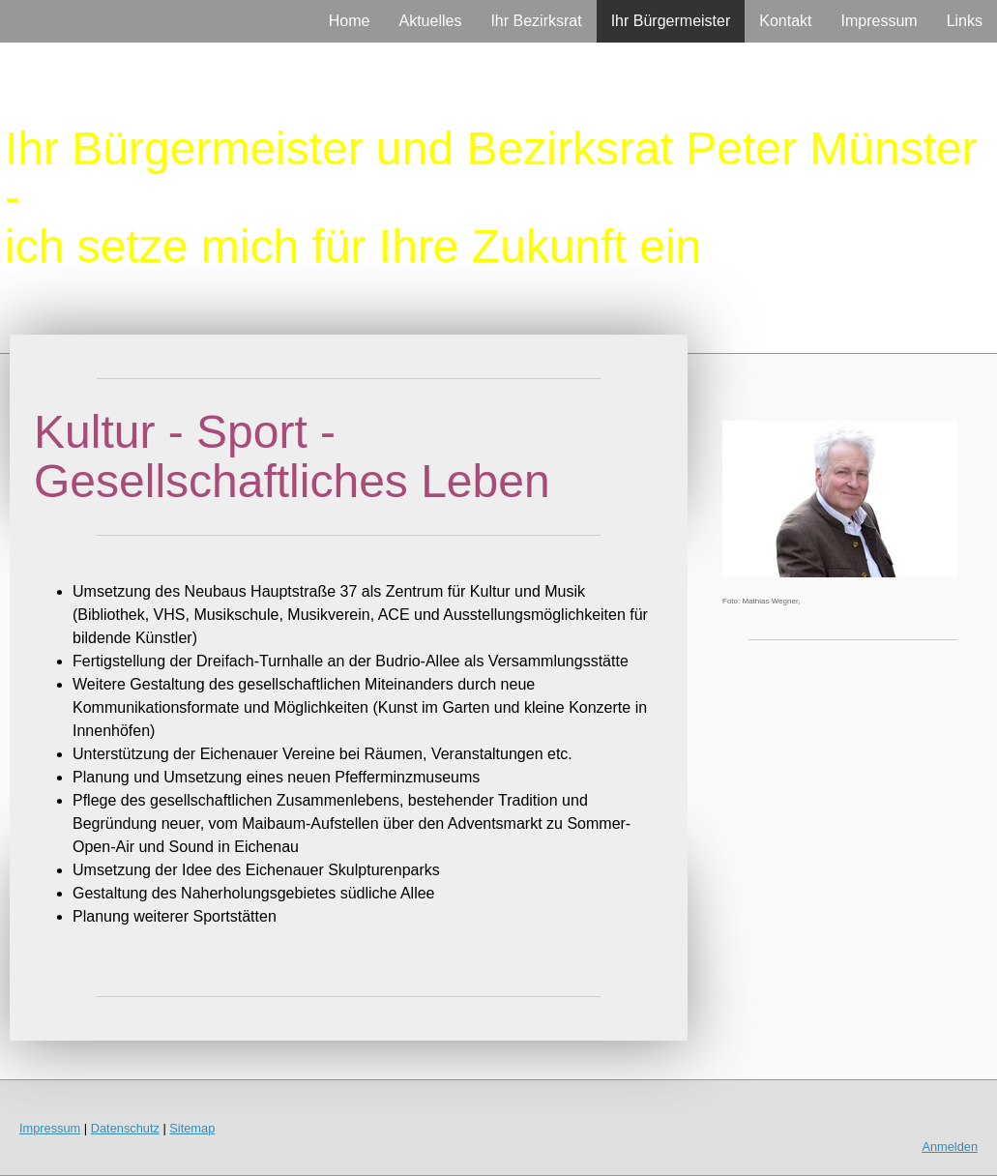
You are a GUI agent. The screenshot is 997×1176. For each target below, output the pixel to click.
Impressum (879, 21)
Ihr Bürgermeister (671, 21)
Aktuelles (429, 21)
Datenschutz (125, 1128)
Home (349, 21)
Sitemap (192, 1128)
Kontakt (785, 21)
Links (964, 21)
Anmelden (950, 1146)
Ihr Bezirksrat (535, 21)
